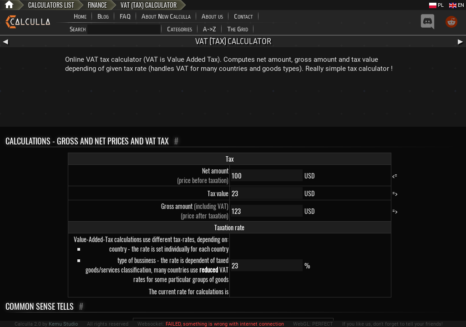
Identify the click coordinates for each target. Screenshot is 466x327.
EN (456, 5)
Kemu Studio (63, 324)
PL (436, 5)
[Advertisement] (233, 101)
